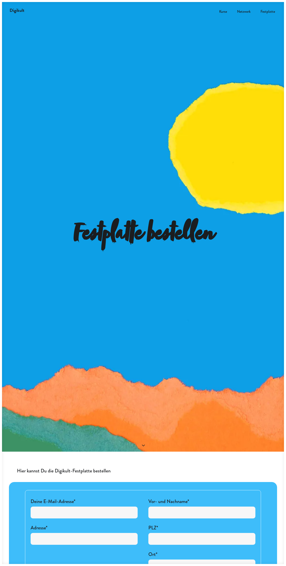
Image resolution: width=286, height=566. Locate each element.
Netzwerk (243, 11)
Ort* (201, 519)
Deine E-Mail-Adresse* (84, 467)
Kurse (223, 11)
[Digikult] (17, 10)
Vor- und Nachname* (201, 467)
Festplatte (268, 11)
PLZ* (201, 493)
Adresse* (84, 493)
